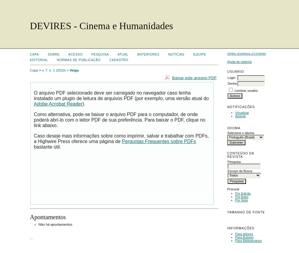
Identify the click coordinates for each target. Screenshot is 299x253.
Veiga (74, 70)
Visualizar (242, 113)
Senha (232, 83)
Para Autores (244, 237)
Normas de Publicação (78, 60)
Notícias (176, 54)
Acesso (75, 54)
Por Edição (243, 193)
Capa (34, 54)
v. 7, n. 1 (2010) (54, 70)
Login (231, 78)
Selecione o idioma (240, 133)
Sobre (54, 54)
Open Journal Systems (246, 53)
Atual (123, 54)
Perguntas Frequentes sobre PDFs (159, 141)
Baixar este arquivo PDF (194, 78)
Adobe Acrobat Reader (58, 104)
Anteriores (148, 54)
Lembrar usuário (246, 90)
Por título (241, 200)
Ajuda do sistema (239, 62)
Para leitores (244, 234)
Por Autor (241, 197)
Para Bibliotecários (248, 241)
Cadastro (118, 60)
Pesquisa (100, 54)
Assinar (240, 116)
